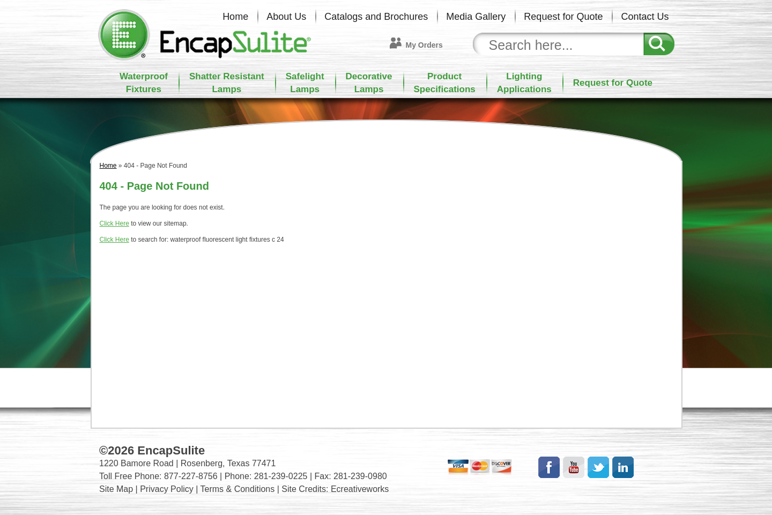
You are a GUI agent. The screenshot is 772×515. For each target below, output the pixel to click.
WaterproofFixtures (144, 82)
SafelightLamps (305, 82)
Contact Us (645, 16)
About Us (286, 16)
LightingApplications (524, 82)
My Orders (424, 45)
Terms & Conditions (238, 489)
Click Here (114, 223)
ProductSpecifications (445, 82)
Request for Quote (563, 16)
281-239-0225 (281, 476)
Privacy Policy (167, 489)
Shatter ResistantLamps (226, 82)
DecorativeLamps (369, 82)
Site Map (116, 489)
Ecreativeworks (360, 489)
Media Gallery (476, 16)
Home (235, 16)
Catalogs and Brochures (376, 16)
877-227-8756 (191, 476)
